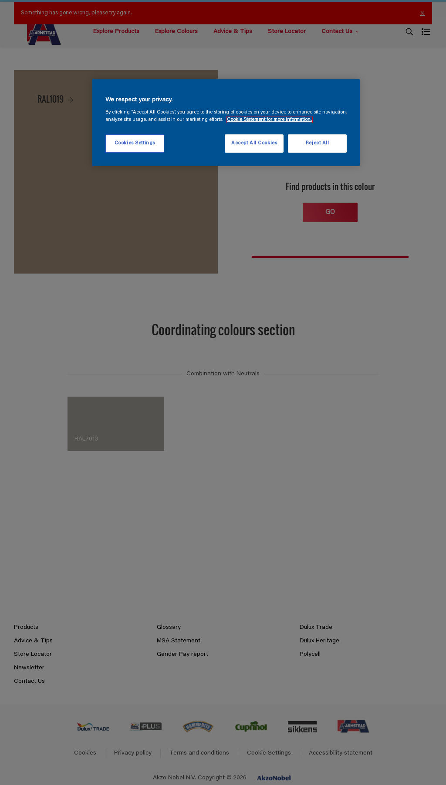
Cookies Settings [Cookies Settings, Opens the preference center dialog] (135, 143)
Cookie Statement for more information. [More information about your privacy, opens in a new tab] (269, 119)
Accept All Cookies (254, 143)
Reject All (317, 143)
